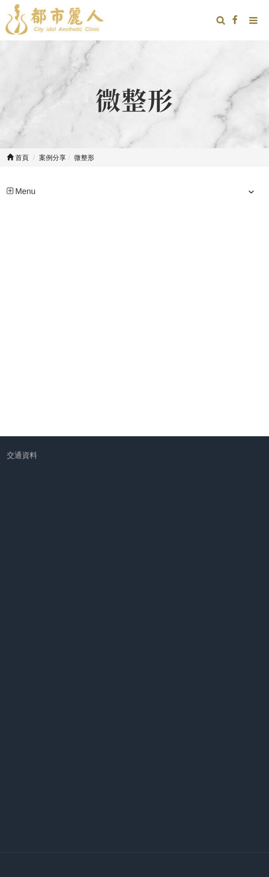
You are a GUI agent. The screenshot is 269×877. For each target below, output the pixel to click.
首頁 (18, 157)
